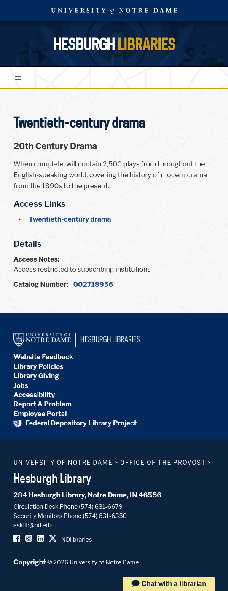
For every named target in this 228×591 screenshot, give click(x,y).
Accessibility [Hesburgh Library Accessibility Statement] (34, 395)
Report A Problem (42, 404)
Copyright (29, 562)
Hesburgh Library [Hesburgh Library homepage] (52, 478)
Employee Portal (40, 414)
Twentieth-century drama (70, 219)
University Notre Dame (114, 10)
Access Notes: (36, 259)
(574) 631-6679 (101, 506)
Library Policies (38, 367)
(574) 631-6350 (105, 515)
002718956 (93, 285)
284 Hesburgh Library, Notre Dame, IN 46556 (87, 495)
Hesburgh (114, 44)
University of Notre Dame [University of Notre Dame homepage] (63, 462)
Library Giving (36, 376)
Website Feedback (43, 357)
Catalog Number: (40, 285)
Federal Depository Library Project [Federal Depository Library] (75, 423)
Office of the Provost (163, 462)
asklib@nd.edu (33, 525)
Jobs (20, 386)
